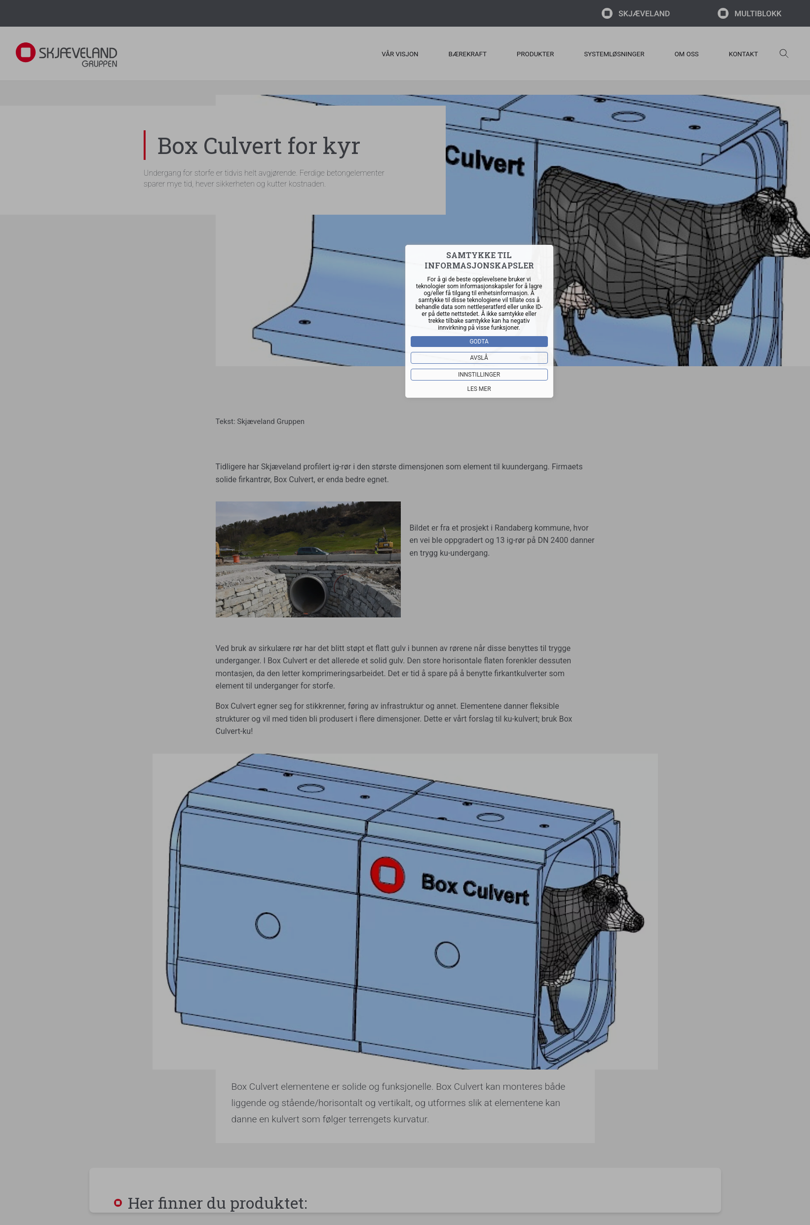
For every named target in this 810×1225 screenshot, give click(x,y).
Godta (479, 341)
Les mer (479, 388)
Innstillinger (479, 374)
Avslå (479, 357)
